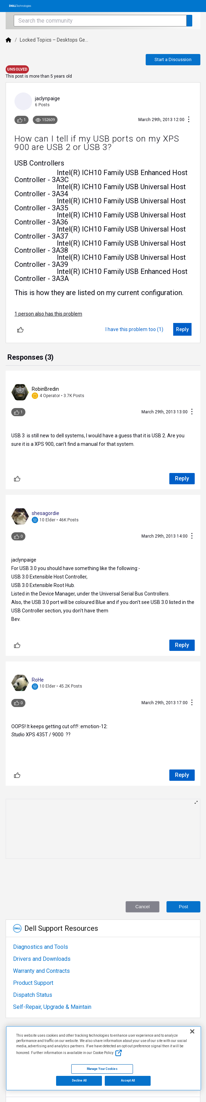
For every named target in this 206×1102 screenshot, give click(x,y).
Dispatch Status (32, 995)
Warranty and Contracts (41, 971)
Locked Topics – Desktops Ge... (54, 40)
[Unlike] (20, 329)
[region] (103, 1058)
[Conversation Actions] (189, 119)
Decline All (79, 1080)
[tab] (30, 358)
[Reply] (182, 329)
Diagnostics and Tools (40, 947)
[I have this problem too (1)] (134, 329)
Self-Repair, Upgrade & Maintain (52, 1007)
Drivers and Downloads (42, 959)
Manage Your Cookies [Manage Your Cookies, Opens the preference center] (102, 1069)
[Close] (192, 1031)
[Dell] (8, 39)
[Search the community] (100, 20)
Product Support (33, 983)
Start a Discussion (173, 59)
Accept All (128, 1080)
